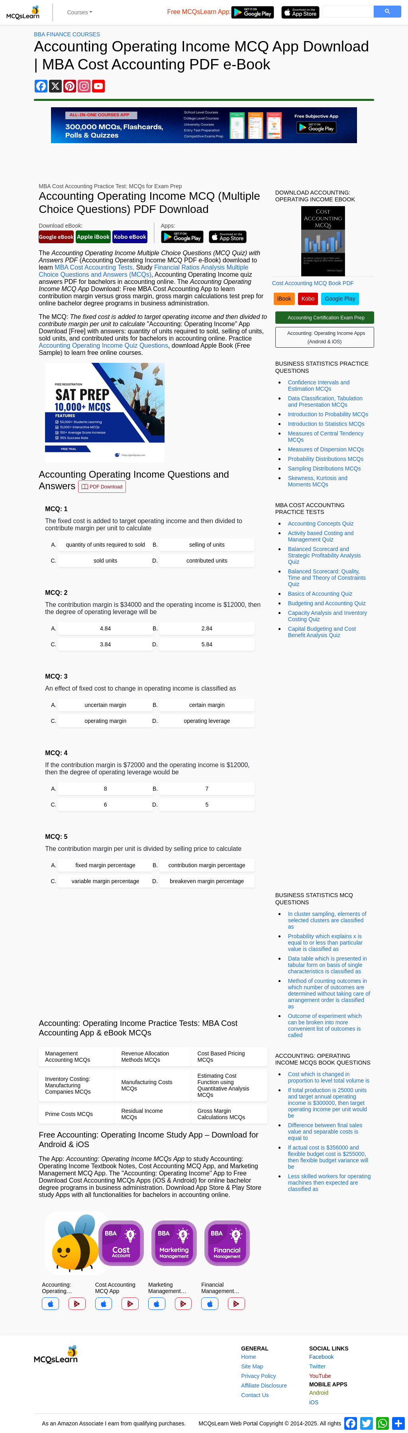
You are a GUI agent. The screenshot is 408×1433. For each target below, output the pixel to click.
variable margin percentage (105, 881)
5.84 (207, 644)
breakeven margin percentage (207, 881)
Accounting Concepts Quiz (321, 523)
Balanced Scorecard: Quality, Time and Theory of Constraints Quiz (327, 577)
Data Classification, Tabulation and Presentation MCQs (325, 401)
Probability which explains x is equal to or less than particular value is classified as (325, 942)
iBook (284, 298)
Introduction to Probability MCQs (328, 414)
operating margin (105, 721)
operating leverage (207, 721)
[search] (347, 12)
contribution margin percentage (207, 865)
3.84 (105, 644)
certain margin (207, 705)
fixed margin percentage (105, 865)
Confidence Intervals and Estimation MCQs (319, 385)
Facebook (321, 1357)
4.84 (105, 628)
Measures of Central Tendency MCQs (326, 436)
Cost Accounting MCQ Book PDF (313, 283)
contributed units (207, 560)
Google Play (340, 298)
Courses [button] (77, 12)
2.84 (207, 628)
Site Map (252, 1366)
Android (318, 1393)
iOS (313, 1402)
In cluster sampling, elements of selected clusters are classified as (327, 920)
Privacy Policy (258, 1376)
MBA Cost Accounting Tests (93, 267)
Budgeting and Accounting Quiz (327, 603)
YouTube (320, 1376)
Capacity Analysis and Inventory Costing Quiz (327, 616)
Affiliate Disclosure (264, 1385)
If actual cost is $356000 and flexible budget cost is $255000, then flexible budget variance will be (328, 1157)
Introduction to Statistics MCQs (326, 424)
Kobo (308, 298)
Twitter (317, 1366)
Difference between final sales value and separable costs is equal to (325, 1131)
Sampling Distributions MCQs (324, 468)
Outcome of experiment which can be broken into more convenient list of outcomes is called (325, 1025)
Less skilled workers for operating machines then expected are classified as (329, 1182)
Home (248, 1357)
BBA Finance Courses (67, 34)
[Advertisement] (153, 953)
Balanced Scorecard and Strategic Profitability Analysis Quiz (324, 555)
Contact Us (255, 1395)
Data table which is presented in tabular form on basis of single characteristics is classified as (327, 964)
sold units (105, 560)
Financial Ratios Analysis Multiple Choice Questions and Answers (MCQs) (143, 271)
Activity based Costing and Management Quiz (321, 536)
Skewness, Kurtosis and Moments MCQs (317, 481)
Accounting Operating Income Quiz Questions (103, 345)
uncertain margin (105, 705)
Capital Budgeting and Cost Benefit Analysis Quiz (322, 632)
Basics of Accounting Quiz (320, 594)
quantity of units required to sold (105, 544)
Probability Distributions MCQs (326, 459)
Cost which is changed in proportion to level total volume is (329, 1077)
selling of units (207, 544)
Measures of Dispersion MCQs (326, 449)
